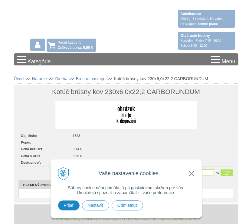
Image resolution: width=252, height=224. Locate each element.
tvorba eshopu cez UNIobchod (118, 219)
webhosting (150, 219)
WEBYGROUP (189, 219)
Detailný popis (37, 185)
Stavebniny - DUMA (66, 21)
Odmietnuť (127, 205)
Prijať (69, 205)
